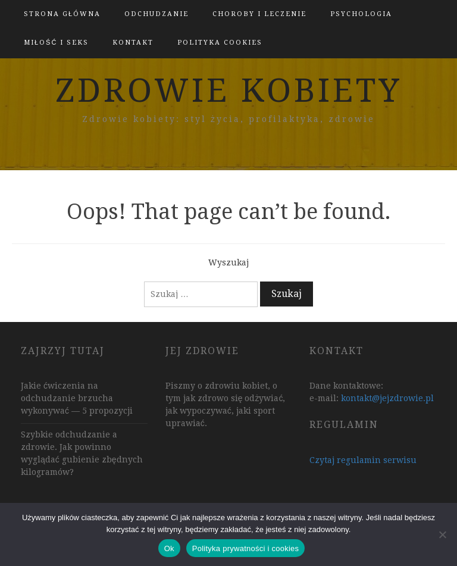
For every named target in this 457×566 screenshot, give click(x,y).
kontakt (133, 42)
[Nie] (442, 534)
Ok (169, 548)
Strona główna (62, 14)
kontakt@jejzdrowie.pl (387, 398)
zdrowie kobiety (228, 90)
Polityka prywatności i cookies (245, 548)
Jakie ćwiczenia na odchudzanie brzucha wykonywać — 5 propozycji (77, 398)
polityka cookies (219, 42)
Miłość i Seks (56, 42)
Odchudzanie (156, 14)
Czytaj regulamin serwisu (363, 460)
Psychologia (361, 14)
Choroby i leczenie (259, 14)
